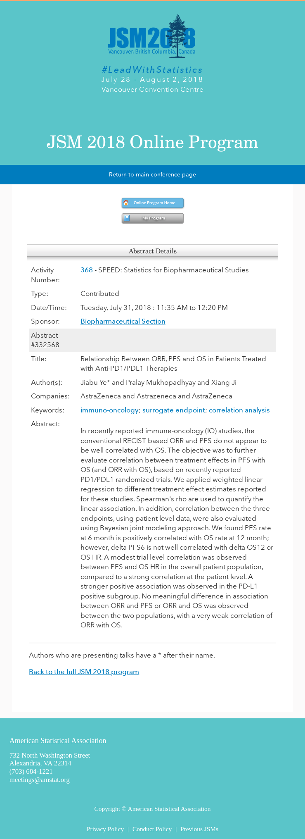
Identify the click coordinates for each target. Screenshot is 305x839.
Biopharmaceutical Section (123, 321)
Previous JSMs (199, 828)
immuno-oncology (109, 410)
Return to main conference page (152, 174)
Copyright (107, 808)
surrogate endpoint (173, 410)
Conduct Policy (152, 828)
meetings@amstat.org (39, 780)
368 (87, 270)
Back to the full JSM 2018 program (84, 671)
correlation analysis (239, 410)
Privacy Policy (105, 828)
